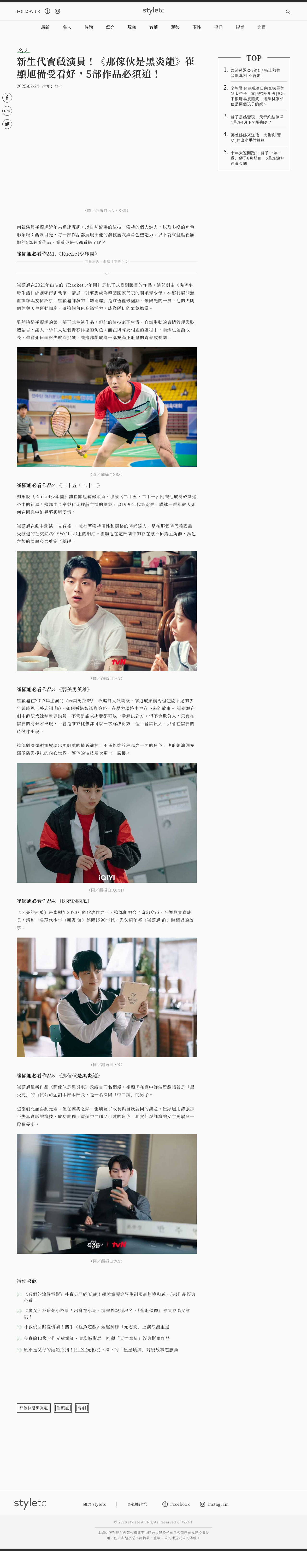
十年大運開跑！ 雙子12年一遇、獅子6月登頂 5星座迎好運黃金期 (257, 157)
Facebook (176, 1504)
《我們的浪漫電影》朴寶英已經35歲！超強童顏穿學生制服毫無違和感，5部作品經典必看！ (110, 1297)
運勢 (175, 27)
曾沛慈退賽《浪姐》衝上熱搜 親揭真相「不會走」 (258, 72)
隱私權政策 (137, 1504)
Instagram (214, 1504)
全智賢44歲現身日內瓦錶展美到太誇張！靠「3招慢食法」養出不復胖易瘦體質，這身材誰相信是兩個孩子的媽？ (258, 96)
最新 (45, 27)
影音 (240, 27)
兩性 (196, 27)
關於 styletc (94, 1504)
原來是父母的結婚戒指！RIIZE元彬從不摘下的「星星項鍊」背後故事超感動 (101, 1349)
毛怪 (218, 27)
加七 (58, 86)
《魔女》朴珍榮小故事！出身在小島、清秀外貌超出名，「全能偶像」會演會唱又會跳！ (107, 1313)
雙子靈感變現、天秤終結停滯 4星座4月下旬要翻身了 (259, 119)
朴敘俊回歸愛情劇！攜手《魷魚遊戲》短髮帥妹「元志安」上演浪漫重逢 (97, 1326)
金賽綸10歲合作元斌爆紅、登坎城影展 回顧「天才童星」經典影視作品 (97, 1338)
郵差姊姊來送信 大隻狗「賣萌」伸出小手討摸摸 (256, 137)
